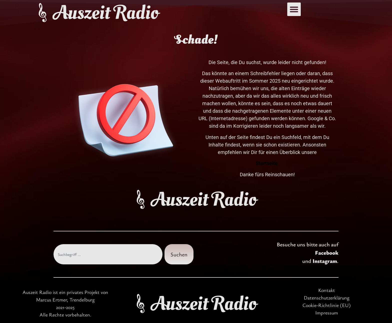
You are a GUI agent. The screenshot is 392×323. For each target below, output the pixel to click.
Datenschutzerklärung (327, 297)
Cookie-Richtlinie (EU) (326, 305)
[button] (294, 9)
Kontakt (326, 290)
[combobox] (108, 254)
